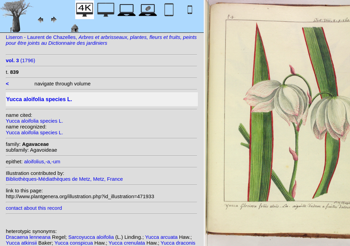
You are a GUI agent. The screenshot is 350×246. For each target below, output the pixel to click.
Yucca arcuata (162, 237)
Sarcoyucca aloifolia (92, 237)
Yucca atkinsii (22, 243)
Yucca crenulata (127, 243)
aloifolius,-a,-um (42, 161)
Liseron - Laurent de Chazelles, (101, 40)
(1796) (20, 60)
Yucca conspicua (74, 243)
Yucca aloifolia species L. (34, 121)
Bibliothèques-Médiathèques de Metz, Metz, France (64, 179)
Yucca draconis (178, 243)
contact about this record (34, 208)
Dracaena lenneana (29, 237)
